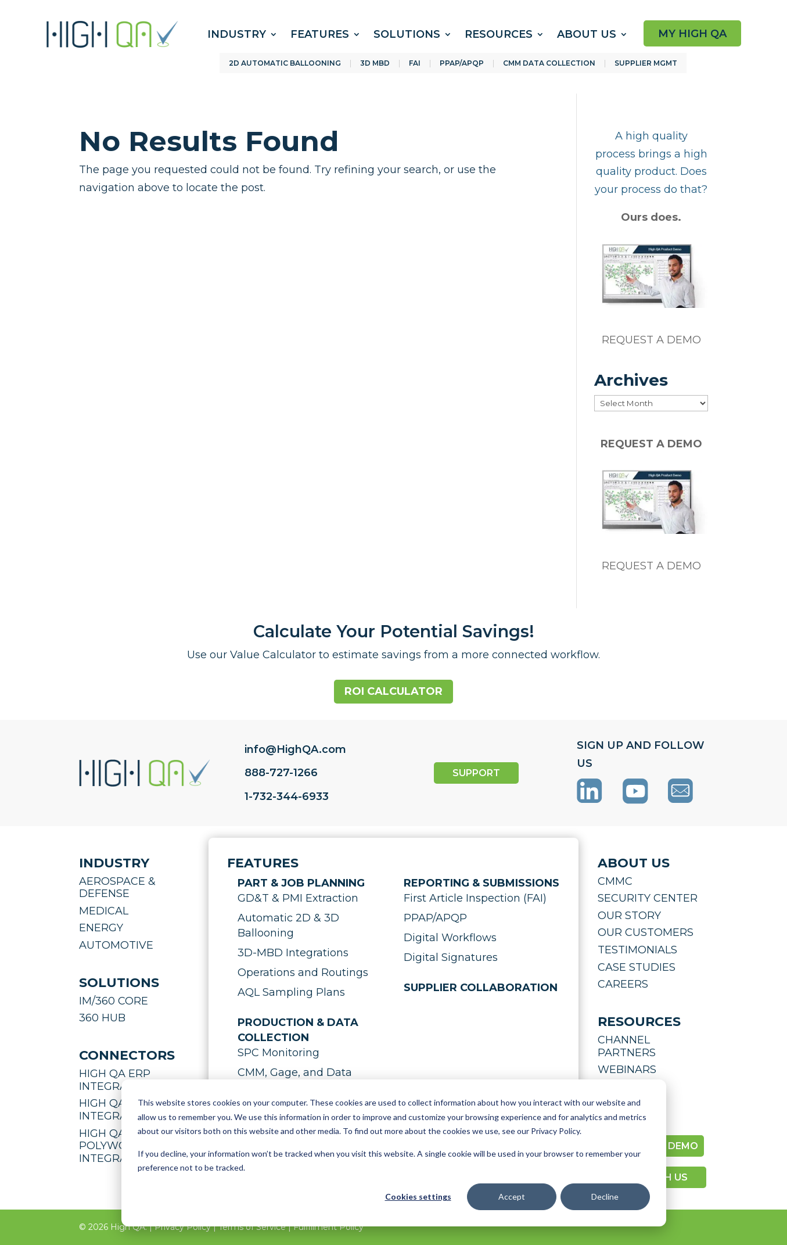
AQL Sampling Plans (291, 992)
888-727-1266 (281, 772)
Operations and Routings (303, 972)
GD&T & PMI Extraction (298, 898)
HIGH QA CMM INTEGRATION (117, 1109)
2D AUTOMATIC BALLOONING (285, 63)
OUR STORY (629, 915)
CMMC (615, 881)
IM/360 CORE (113, 1001)
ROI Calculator (393, 691)
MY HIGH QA (692, 33)
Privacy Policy (182, 1227)
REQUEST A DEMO (651, 339)
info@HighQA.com (295, 749)
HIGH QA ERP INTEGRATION (116, 1080)
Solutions (406, 34)
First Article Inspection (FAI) (475, 898)
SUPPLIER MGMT (645, 63)
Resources (499, 34)
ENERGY (101, 927)
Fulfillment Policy (328, 1227)
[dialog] (393, 1152)
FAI (415, 63)
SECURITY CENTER (648, 898)
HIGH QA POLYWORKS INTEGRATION (116, 1146)
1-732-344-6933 (287, 796)
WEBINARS (627, 1069)
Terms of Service (252, 1227)
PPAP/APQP (462, 63)
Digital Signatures (451, 957)
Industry (236, 34)
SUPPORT (476, 772)
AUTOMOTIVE (116, 945)
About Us (586, 34)
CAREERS (623, 984)
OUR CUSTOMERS (645, 932)
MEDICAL (103, 911)
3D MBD (375, 63)
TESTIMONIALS (637, 949)
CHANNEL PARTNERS (627, 1046)
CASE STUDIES (636, 967)
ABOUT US (634, 863)
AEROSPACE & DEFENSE (117, 887)
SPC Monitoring (278, 1052)
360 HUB (102, 1017)
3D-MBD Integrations (293, 952)
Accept (511, 1196)
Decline (605, 1196)
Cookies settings (418, 1196)
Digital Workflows (450, 937)
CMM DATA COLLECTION (549, 63)
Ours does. (651, 217)
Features (319, 34)
